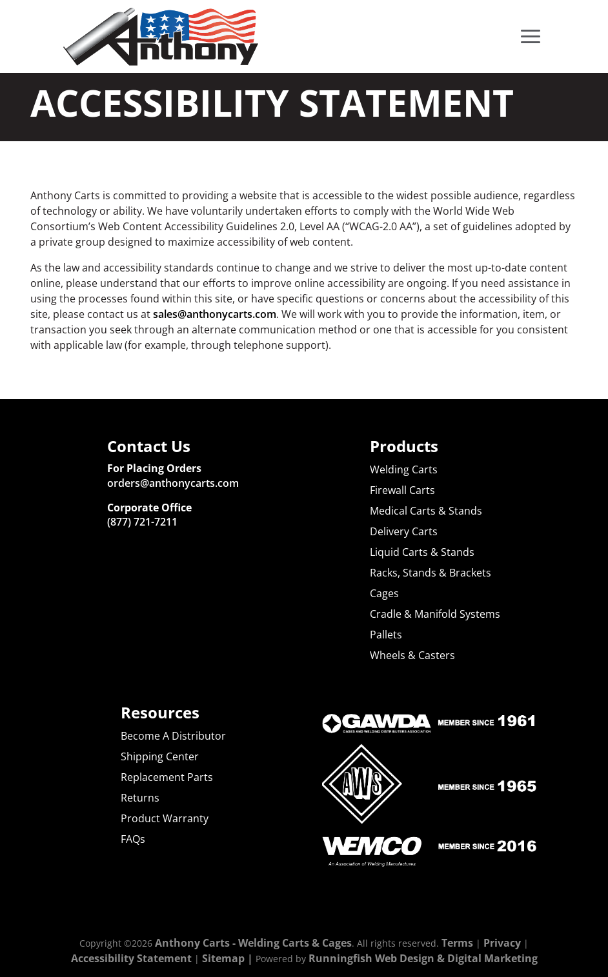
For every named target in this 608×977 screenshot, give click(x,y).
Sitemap (223, 958)
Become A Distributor (173, 736)
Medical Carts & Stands (426, 511)
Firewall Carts (402, 490)
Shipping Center (160, 756)
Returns (140, 798)
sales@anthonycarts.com (214, 314)
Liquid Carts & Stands (422, 552)
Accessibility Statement (131, 958)
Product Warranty (164, 818)
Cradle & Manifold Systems (435, 614)
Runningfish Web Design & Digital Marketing (423, 958)
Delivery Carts (404, 531)
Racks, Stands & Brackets (430, 573)
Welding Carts (404, 469)
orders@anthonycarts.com (173, 483)
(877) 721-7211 (142, 522)
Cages (384, 593)
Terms (457, 943)
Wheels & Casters (412, 655)
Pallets (386, 634)
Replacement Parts (167, 777)
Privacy (502, 943)
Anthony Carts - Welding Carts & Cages (253, 943)
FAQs (133, 839)
